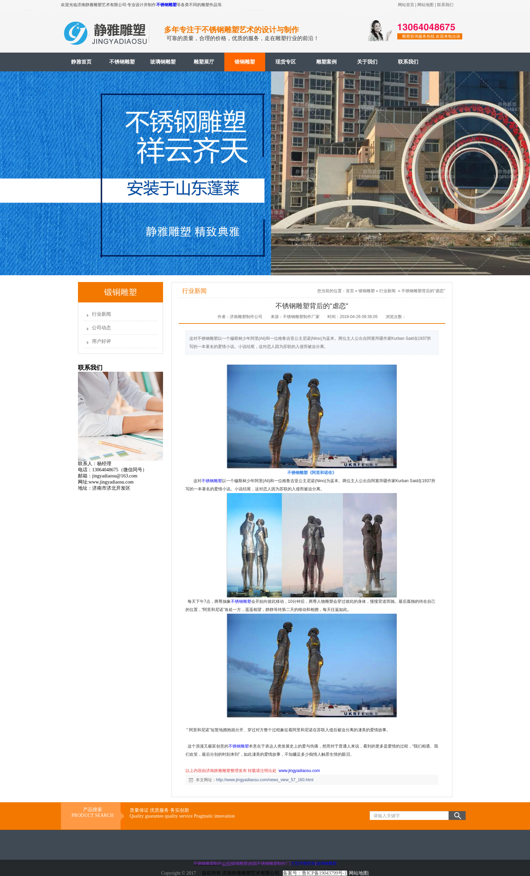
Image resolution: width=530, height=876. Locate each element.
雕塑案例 (326, 62)
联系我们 (445, 4)
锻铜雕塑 (245, 62)
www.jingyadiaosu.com (299, 770)
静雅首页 (81, 62)
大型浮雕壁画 (303, 863)
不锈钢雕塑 (166, 4)
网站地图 (425, 4)
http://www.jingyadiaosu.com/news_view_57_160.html (265, 779)
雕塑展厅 (204, 62)
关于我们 (367, 62)
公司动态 (101, 327)
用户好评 (101, 341)
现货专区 (285, 62)
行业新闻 (101, 314)
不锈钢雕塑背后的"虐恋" (423, 290)
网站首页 (406, 4)
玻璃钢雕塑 (163, 62)
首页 (350, 290)
